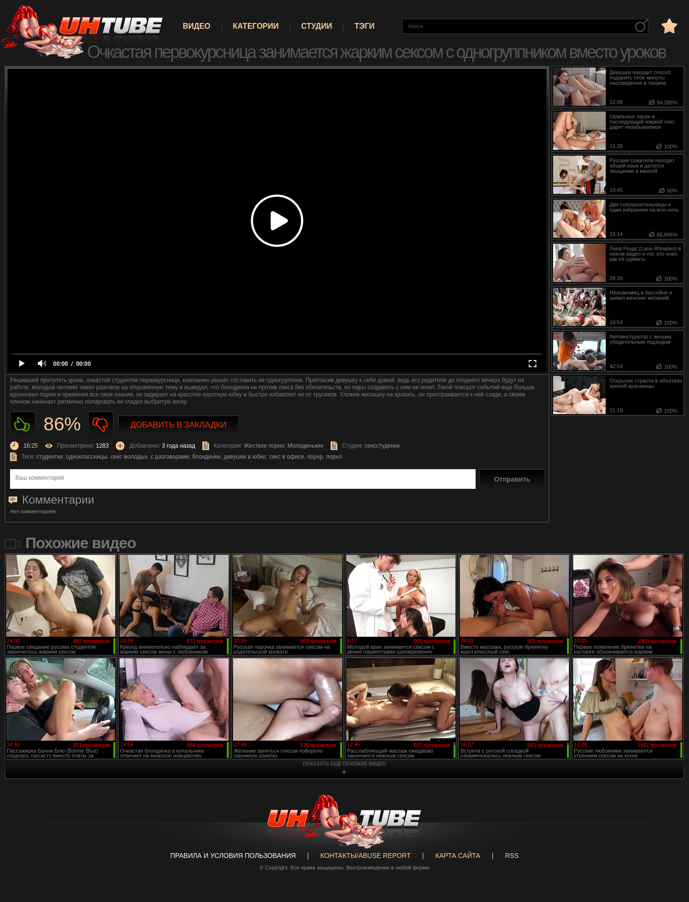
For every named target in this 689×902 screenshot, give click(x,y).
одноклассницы (87, 456)
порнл (334, 456)
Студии (316, 26)
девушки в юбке (244, 456)
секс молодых (129, 456)
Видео (197, 26)
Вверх (667, 848)
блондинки (206, 456)
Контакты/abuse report (366, 855)
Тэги (365, 26)
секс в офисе (286, 456)
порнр (315, 456)
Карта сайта (457, 855)
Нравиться (22, 424)
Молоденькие (305, 445)
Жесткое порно (264, 445)
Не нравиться (100, 424)
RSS (512, 855)
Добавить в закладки (179, 424)
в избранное (668, 26)
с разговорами (170, 456)
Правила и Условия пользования (233, 855)
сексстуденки (382, 445)
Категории (256, 26)
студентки (49, 456)
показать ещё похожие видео (344, 764)
